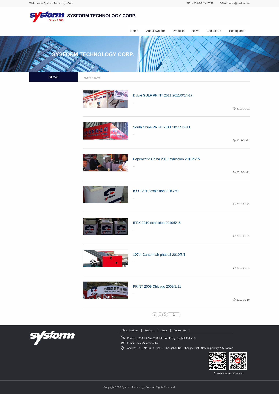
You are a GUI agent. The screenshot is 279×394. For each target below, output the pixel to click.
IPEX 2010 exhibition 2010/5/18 (157, 223)
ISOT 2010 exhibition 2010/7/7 (156, 191)
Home (134, 30)
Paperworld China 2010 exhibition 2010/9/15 (166, 159)
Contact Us (213, 30)
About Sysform (156, 30)
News (195, 30)
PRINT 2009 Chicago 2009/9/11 (157, 286)
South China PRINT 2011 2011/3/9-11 (161, 127)
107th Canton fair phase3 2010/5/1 (159, 255)
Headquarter (237, 30)
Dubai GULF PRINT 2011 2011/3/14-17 (162, 95)
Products (178, 30)
